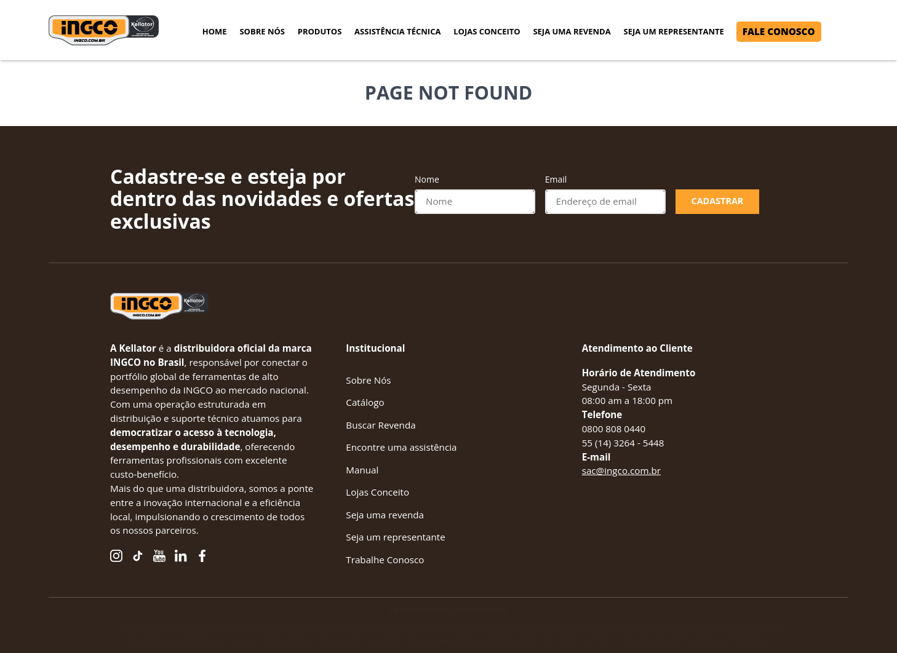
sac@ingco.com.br (621, 470)
